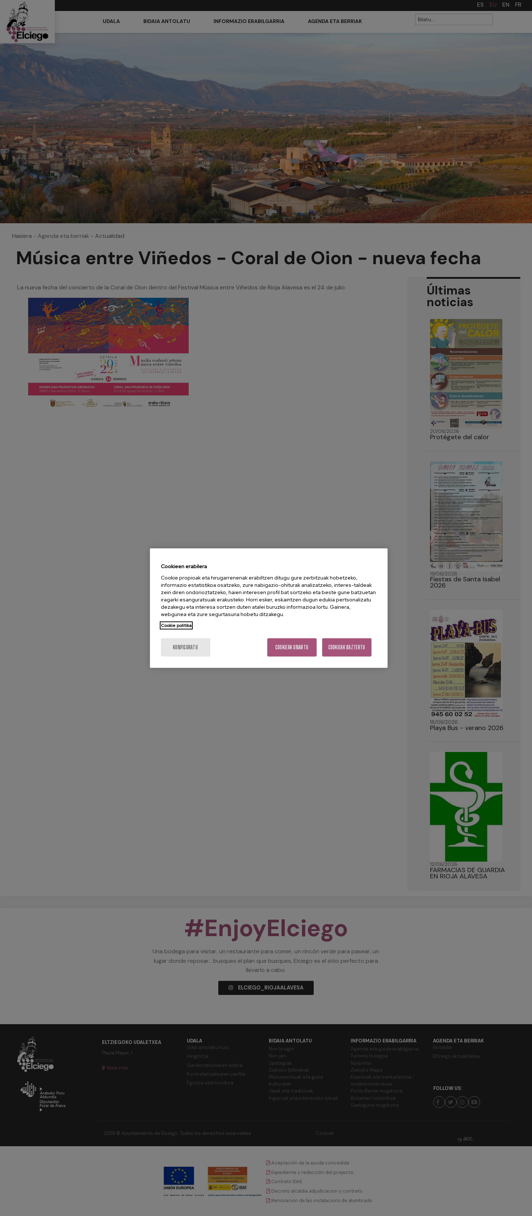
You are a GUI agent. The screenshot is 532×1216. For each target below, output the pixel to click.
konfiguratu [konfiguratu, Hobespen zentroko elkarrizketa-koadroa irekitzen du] (185, 647)
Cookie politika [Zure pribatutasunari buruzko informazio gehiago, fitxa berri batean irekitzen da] (176, 625)
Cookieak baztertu (346, 647)
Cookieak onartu (291, 647)
